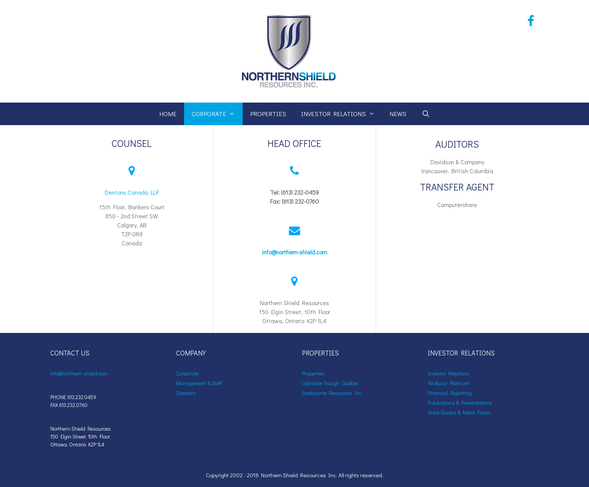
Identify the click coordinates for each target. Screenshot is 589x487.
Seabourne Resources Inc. (332, 392)
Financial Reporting (450, 392)
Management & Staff (199, 383)
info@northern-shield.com (294, 252)
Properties (268, 113)
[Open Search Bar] (425, 114)
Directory (186, 392)
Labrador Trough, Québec (330, 383)
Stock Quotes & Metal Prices (459, 412)
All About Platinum (448, 383)
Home (168, 113)
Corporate (217, 114)
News (398, 113)
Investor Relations (341, 114)
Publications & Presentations (460, 402)
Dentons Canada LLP (132, 192)
